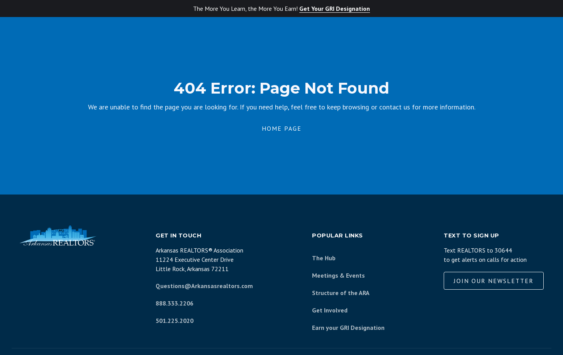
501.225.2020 (174, 320)
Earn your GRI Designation (348, 327)
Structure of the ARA (341, 293)
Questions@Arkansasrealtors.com (204, 286)
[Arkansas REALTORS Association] (58, 235)
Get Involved (330, 310)
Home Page (282, 128)
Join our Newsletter (494, 281)
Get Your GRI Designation (334, 8)
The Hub (324, 258)
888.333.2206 (174, 303)
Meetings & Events (338, 275)
